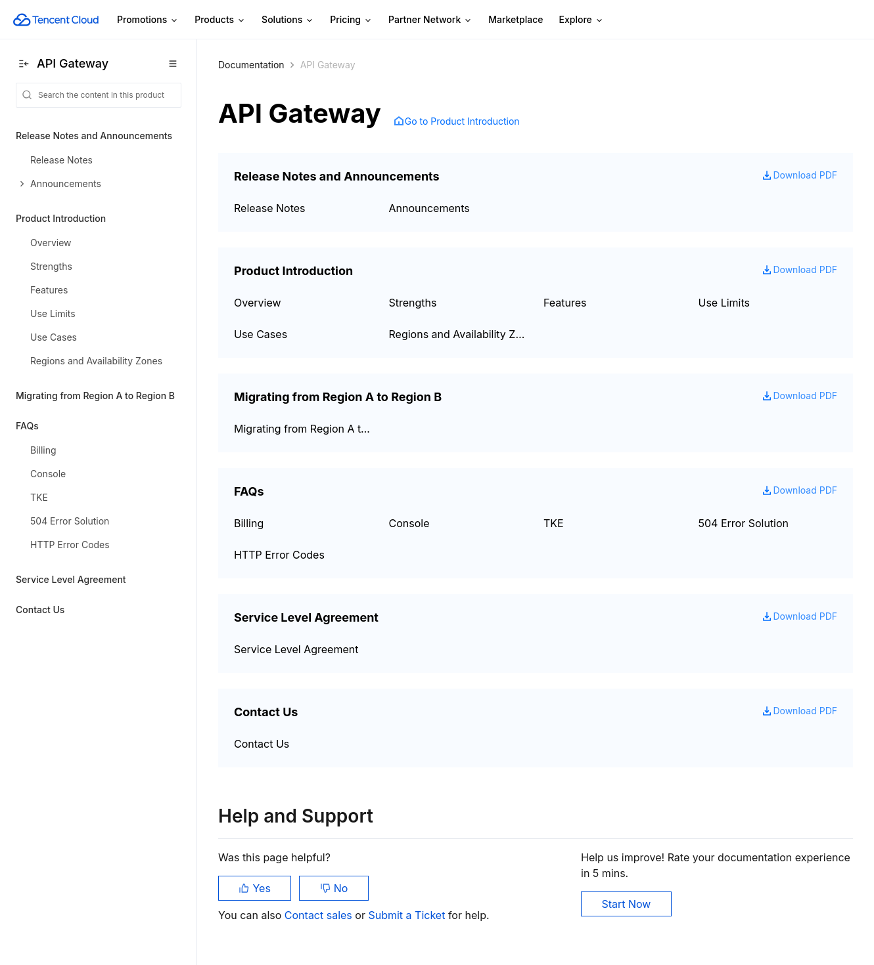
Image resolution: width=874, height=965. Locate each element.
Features (565, 302)
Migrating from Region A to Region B (303, 428)
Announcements (429, 208)
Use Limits (724, 302)
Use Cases (260, 334)
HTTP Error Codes (279, 554)
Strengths (413, 302)
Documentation (251, 64)
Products (220, 20)
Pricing (351, 20)
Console (409, 523)
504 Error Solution (744, 523)
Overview (257, 302)
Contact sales (320, 915)
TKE (553, 523)
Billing (249, 523)
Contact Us (261, 743)
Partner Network (430, 20)
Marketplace (515, 19)
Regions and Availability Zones (458, 334)
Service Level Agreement (296, 649)
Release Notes (270, 208)
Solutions (288, 20)
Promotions (148, 20)
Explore (581, 20)
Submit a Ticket (408, 915)
